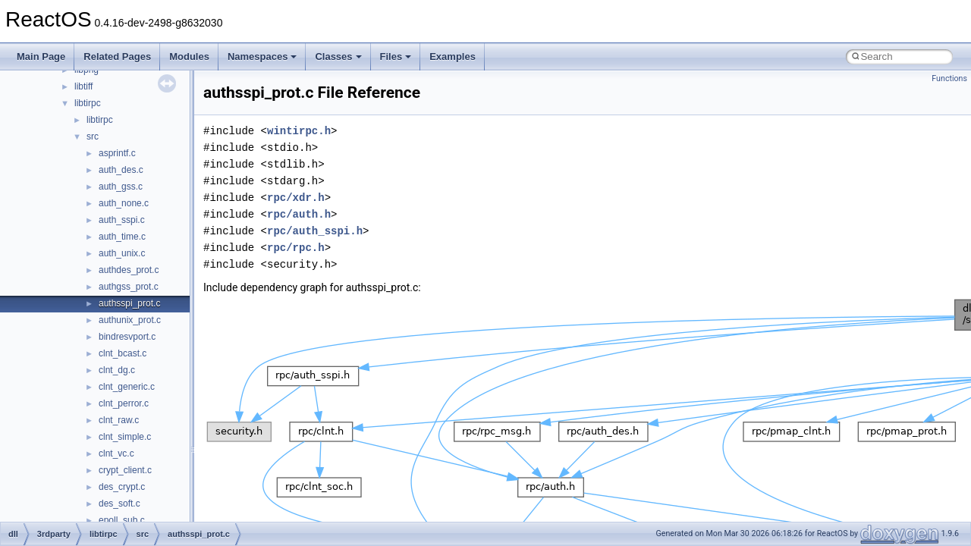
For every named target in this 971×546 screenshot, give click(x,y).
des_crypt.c (122, 487)
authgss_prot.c (129, 286)
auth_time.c (122, 236)
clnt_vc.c (116, 453)
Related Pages (117, 56)
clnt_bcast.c (122, 353)
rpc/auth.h (299, 214)
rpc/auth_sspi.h (315, 231)
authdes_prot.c (129, 270)
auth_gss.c (121, 186)
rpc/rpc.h (296, 247)
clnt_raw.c (119, 420)
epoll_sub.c (122, 520)
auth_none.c (124, 203)
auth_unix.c (122, 253)
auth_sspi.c (122, 220)
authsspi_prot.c (129, 303)
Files (396, 56)
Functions (949, 78)
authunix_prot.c (130, 320)
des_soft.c (119, 503)
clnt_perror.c (124, 403)
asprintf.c (117, 153)
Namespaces (262, 56)
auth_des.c (121, 170)
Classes (338, 56)
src (92, 136)
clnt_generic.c (127, 386)
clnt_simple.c (125, 436)
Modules (189, 56)
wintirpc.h (299, 131)
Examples (452, 56)
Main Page (41, 56)
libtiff (83, 86)
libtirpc (87, 103)
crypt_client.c (125, 470)
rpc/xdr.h (296, 197)
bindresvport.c (127, 336)
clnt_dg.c (117, 370)
